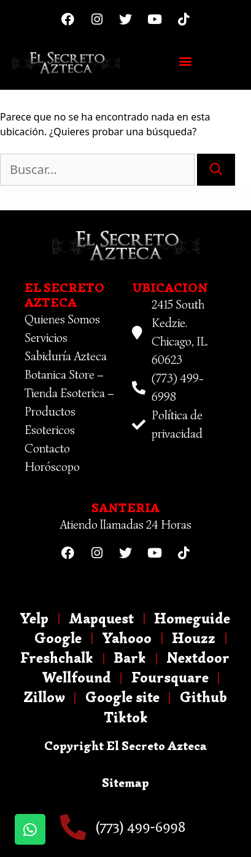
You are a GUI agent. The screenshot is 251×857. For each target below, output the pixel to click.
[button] (185, 60)
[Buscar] (216, 170)
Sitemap (125, 783)
